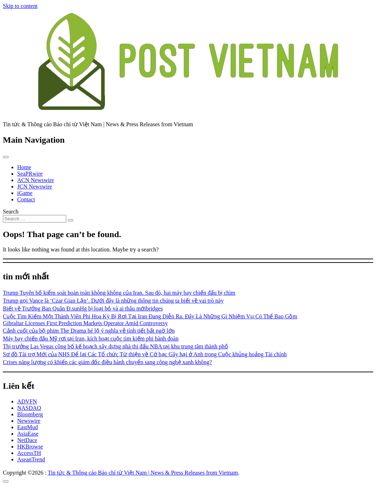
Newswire (28, 421)
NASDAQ (29, 408)
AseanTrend (31, 459)
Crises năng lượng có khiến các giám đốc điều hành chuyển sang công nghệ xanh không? (107, 362)
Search (11, 212)
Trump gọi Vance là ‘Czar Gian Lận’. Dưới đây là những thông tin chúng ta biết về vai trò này (113, 301)
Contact (26, 199)
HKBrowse (30, 446)
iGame (25, 193)
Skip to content (20, 6)
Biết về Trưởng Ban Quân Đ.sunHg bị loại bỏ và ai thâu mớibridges (83, 308)
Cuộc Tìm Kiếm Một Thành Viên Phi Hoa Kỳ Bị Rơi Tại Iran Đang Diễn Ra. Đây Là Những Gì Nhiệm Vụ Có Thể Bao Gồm (150, 316)
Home (24, 167)
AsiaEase (28, 434)
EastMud (27, 427)
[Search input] (34, 218)
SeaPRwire (30, 174)
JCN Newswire (34, 186)
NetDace (27, 440)
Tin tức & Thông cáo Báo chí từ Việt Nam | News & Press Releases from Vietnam (143, 473)
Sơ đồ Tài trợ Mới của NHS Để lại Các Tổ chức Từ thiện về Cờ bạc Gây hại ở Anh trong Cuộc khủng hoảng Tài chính (145, 354)
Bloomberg (30, 414)
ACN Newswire (35, 180)
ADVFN (27, 401)
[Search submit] (70, 220)
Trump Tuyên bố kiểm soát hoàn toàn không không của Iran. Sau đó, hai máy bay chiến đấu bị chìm (119, 293)
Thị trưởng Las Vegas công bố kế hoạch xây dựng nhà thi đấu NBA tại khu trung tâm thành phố (115, 346)
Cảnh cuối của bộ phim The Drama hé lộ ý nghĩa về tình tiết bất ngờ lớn (89, 331)
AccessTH (29, 453)
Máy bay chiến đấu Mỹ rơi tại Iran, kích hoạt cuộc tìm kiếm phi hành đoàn (91, 338)
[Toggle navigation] (6, 157)
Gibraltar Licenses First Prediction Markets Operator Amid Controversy (85, 323)
